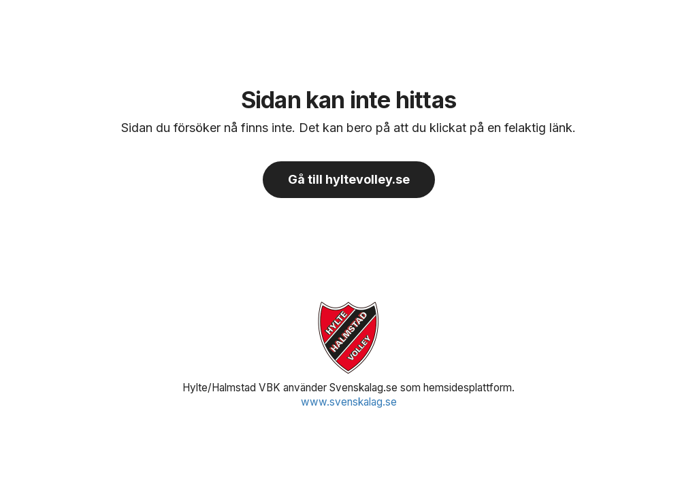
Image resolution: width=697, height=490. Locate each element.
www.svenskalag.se (349, 401)
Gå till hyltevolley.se (349, 179)
